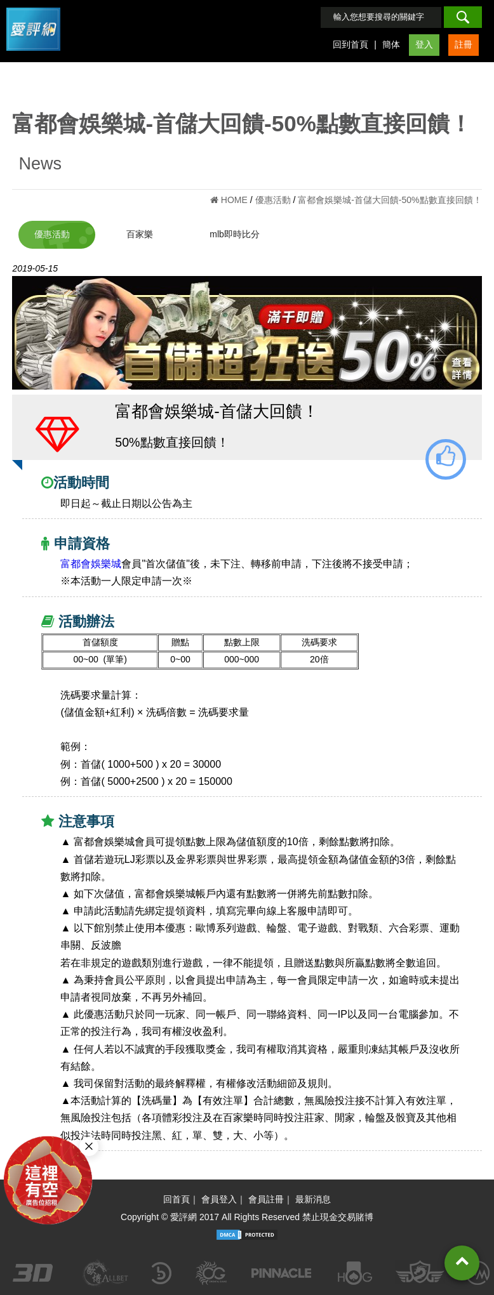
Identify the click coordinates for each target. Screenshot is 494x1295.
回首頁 (176, 1199)
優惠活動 (52, 234)
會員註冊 (266, 1199)
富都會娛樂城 (90, 563)
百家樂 (139, 234)
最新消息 (313, 1199)
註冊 (463, 44)
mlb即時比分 (235, 234)
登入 (424, 44)
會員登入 (219, 1199)
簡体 (391, 44)
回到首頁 (350, 44)
